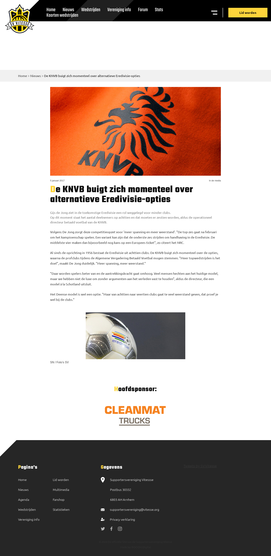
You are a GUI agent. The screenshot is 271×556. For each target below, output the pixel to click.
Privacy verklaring (122, 519)
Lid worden (247, 12)
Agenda (23, 499)
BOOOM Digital (141, 547)
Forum (143, 10)
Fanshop (59, 499)
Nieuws (35, 76)
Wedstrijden (90, 10)
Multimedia (61, 489)
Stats (159, 10)
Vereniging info (119, 10)
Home (22, 76)
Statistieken (61, 509)
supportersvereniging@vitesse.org (134, 509)
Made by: (125, 547)
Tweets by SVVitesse (200, 466)
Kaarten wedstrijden (62, 15)
